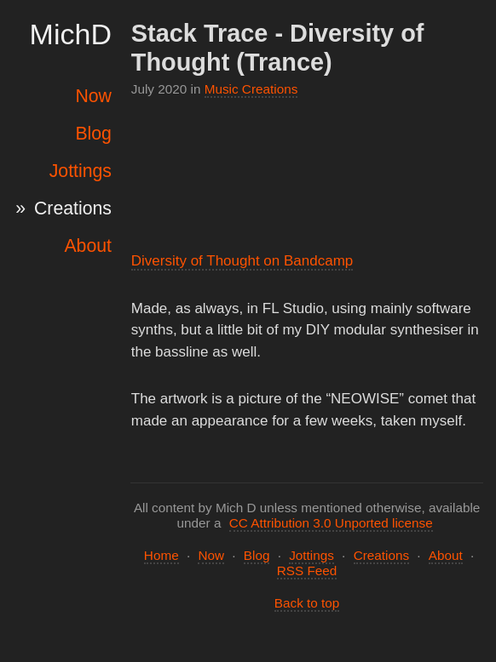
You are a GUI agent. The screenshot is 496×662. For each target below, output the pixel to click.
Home (161, 555)
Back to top (307, 603)
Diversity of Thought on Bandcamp (242, 261)
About (88, 246)
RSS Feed (307, 570)
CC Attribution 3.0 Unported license (331, 523)
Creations (73, 208)
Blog (93, 133)
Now (93, 96)
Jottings (80, 171)
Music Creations (251, 89)
